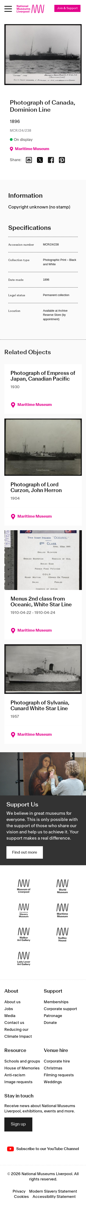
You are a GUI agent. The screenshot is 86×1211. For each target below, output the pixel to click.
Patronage (53, 1016)
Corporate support (60, 1009)
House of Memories (22, 1068)
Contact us (14, 1023)
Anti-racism (14, 1075)
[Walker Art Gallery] (23, 935)
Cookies (21, 1197)
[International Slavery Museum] (23, 910)
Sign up (18, 1124)
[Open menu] (8, 9)
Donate (50, 1023)
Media (9, 1016)
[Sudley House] (62, 935)
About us (12, 1002)
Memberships (56, 1002)
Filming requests (59, 1075)
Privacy (19, 1191)
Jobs (8, 1009)
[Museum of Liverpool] (23, 886)
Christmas (53, 1068)
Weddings (53, 1082)
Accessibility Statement (54, 1197)
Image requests (18, 1082)
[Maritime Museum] (62, 910)
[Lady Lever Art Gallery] (23, 959)
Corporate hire (57, 1061)
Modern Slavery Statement (53, 1191)
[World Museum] (62, 886)
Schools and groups (22, 1061)
